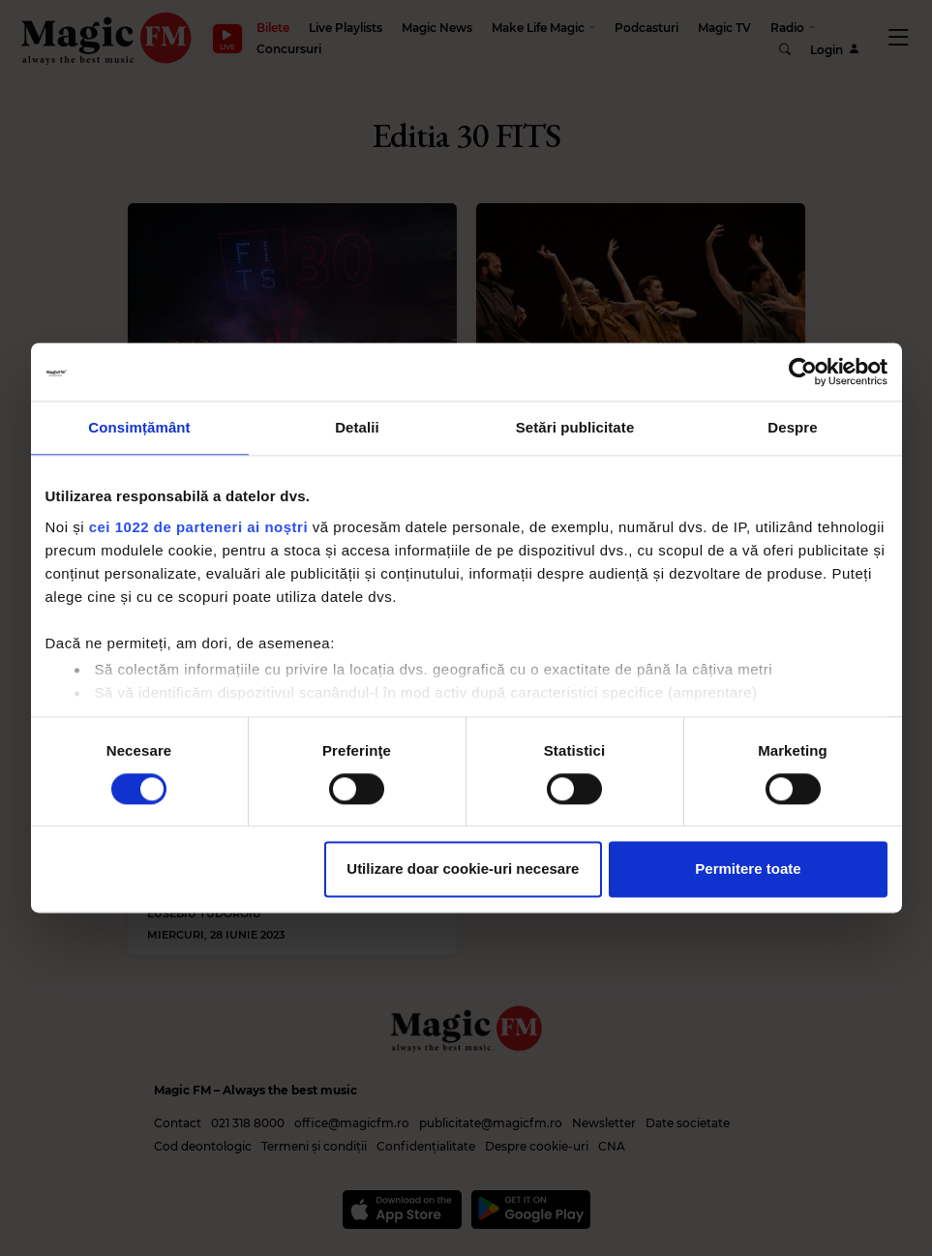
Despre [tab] (792, 427)
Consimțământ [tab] (139, 427)
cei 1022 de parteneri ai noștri (198, 527)
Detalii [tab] (357, 427)
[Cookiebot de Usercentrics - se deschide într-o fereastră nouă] (802, 371)
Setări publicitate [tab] (575, 427)
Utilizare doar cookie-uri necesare (462, 869)
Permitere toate (747, 869)
